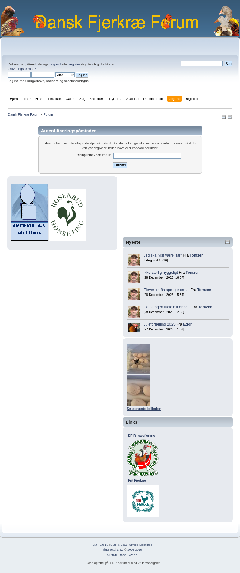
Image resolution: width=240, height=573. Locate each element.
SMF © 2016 (118, 544)
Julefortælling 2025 (159, 324)
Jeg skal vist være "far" (162, 255)
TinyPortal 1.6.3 (113, 549)
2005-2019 (134, 549)
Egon (187, 324)
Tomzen (197, 255)
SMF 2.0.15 (100, 544)
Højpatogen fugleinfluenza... (166, 307)
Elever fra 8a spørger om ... (166, 290)
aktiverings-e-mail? (22, 69)
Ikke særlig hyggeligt (160, 272)
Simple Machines (140, 544)
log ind (56, 64)
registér (74, 64)
